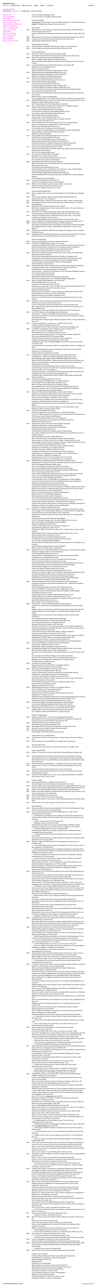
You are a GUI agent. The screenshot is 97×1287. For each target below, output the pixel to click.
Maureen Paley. (9, 4)
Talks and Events (9, 35)
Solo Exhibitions (9, 22)
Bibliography (8, 39)
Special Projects (9, 33)
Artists (6, 5)
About (42, 5)
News (36, 5)
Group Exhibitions (10, 26)
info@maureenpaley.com (13, 1284)
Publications (26, 5)
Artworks (7, 11)
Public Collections (10, 41)
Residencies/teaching (11, 20)
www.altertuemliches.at (42, 1126)
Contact (50, 5)
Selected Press (9, 17)
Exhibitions (15, 5)
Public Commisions (10, 28)
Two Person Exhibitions (12, 24)
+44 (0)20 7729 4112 (87, 1284)
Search (91, 5)
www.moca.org (50, 1096)
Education (7, 18)
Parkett (34, 24)
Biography (16, 11)
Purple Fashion (36, 22)
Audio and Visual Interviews (9, 31)
